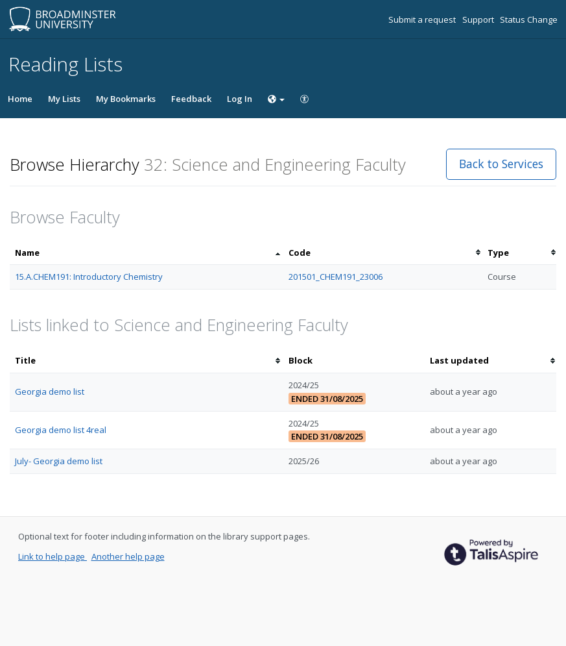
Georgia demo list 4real (60, 430)
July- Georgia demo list (58, 461)
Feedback (191, 99)
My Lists (64, 99)
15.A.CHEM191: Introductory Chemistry (89, 276)
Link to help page (52, 556)
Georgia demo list (49, 391)
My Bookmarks (126, 99)
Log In (239, 99)
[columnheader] (146, 253)
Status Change (529, 19)
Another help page (128, 556)
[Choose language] (276, 98)
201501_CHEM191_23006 (336, 276)
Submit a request (423, 19)
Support (479, 19)
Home (20, 99)
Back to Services (501, 163)
